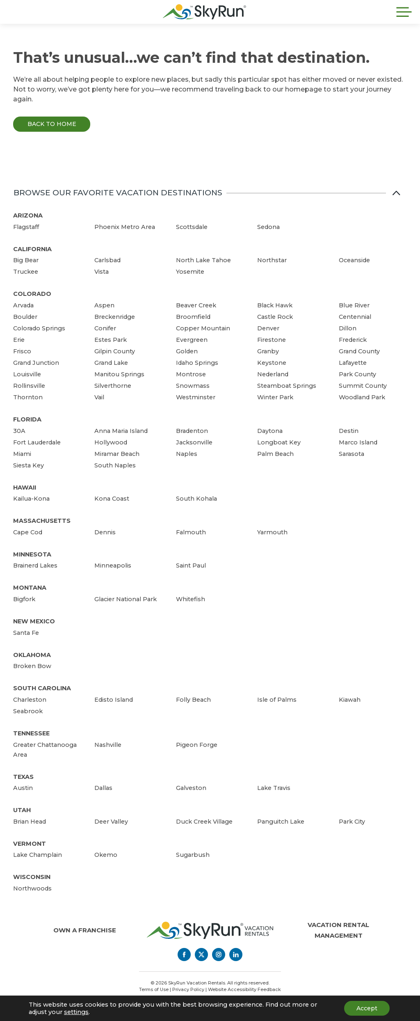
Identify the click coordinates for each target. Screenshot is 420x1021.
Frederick (353, 339)
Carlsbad (107, 260)
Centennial (355, 316)
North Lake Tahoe (203, 260)
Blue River (354, 305)
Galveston (191, 788)
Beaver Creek (196, 305)
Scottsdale (192, 227)
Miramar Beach (116, 454)
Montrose (191, 374)
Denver (268, 328)
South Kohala (196, 498)
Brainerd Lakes (35, 565)
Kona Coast (111, 498)
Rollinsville (29, 385)
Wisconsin (31, 877)
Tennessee (31, 733)
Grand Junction (36, 362)
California (32, 249)
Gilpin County (114, 351)
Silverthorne (112, 385)
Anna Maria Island (121, 431)
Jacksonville (194, 442)
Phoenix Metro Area (124, 227)
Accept (366, 1008)
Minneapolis (112, 565)
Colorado (32, 294)
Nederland (272, 374)
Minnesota (32, 554)
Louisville (27, 374)
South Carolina (42, 688)
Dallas (103, 788)
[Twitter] (201, 954)
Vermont (29, 843)
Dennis (105, 532)
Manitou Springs (119, 374)
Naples (186, 454)
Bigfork (24, 599)
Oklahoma (32, 655)
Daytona (270, 431)
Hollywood (110, 442)
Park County (357, 374)
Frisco (22, 351)
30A (19, 431)
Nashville (107, 745)
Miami (22, 454)
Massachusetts (42, 520)
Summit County (363, 385)
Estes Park (110, 339)
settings (76, 1012)
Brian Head (29, 821)
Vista (101, 271)
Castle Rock (275, 316)
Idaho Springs (197, 362)
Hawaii (24, 487)
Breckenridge (114, 316)
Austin (23, 788)
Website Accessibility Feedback (244, 989)
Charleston (29, 699)
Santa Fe (26, 632)
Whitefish (190, 599)
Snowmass (193, 385)
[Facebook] (184, 954)
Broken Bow (32, 666)
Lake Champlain (37, 854)
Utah (22, 810)
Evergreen (192, 339)
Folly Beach (193, 699)
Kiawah (350, 699)
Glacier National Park (125, 599)
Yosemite (190, 271)
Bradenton (192, 431)
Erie (19, 339)
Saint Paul (191, 565)
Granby (268, 351)
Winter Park (275, 397)
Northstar (272, 260)
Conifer (105, 328)
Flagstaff (26, 227)
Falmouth (191, 532)
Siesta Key (28, 465)
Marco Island (358, 442)
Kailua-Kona (31, 498)
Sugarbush (193, 854)
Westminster (195, 397)
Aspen (104, 305)
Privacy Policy (188, 989)
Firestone (271, 339)
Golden (187, 351)
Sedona (268, 227)
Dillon (347, 328)
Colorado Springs (39, 328)
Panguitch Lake (280, 821)
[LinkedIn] (235, 954)
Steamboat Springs (286, 385)
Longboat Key (279, 442)
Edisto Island (113, 699)
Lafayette (353, 362)
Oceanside (354, 260)
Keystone (271, 362)
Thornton (28, 397)
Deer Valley (111, 821)
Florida (27, 419)
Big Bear (26, 260)
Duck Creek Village (204, 821)
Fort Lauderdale (37, 442)
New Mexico (34, 621)
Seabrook (28, 711)
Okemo (105, 854)
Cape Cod (27, 532)
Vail (99, 397)
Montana (29, 587)
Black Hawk (274, 305)
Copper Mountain (203, 328)
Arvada (23, 305)
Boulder (25, 316)
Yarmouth (272, 532)
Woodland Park (362, 397)
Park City (352, 821)
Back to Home (51, 124)
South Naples (115, 465)
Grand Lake (111, 362)
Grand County (359, 351)
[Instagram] (218, 954)
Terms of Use (154, 989)
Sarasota (351, 454)
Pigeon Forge (196, 745)
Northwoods (32, 888)
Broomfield (193, 316)
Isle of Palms (277, 699)
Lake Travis (273, 788)
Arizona (28, 215)
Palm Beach (275, 454)
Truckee (25, 271)
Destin (348, 431)
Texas (23, 777)
